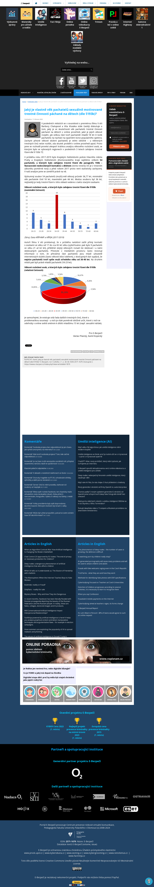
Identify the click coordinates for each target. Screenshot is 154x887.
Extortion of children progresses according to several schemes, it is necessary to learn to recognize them (99, 588)
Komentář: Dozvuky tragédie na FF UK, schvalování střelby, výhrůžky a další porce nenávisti (47, 479)
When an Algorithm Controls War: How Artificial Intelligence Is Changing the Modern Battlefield (48, 550)
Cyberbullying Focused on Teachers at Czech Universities (101, 582)
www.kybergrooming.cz (95, 852)
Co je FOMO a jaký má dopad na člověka (42, 673)
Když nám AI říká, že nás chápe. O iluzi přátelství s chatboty (101, 482)
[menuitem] (25, 3)
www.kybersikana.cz (54, 852)
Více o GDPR (123, 141)
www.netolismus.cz (118, 852)
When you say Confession (88, 594)
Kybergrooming (76, 352)
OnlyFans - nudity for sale (34, 589)
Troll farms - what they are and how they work (96, 573)
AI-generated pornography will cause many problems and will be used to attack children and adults (102, 562)
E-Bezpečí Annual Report (88, 608)
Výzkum (86, 352)
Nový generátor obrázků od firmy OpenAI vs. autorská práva (102, 487)
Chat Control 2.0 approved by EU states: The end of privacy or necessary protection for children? (47, 557)
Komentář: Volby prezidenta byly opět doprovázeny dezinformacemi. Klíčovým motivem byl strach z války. (45, 504)
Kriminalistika (99, 352)
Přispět (119, 191)
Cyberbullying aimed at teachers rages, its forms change (100, 603)
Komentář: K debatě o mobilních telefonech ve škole (45, 473)
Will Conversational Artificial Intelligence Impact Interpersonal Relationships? (43, 611)
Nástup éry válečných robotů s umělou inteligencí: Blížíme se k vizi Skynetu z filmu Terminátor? (102, 502)
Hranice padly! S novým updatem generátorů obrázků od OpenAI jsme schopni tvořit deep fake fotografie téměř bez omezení (101, 494)
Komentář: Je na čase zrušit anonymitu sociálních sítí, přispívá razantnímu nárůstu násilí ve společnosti (49, 462)
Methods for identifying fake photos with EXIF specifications (102, 578)
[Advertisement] (119, 237)
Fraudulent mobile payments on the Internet (96, 599)
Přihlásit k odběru (119, 146)
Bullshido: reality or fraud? (34, 585)
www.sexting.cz (74, 852)
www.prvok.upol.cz (33, 852)
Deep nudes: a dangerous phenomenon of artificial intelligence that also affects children (44, 564)
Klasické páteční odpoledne (35, 468)
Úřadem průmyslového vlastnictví (98, 850)
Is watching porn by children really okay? (94, 556)
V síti (91, 352)
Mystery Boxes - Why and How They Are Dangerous (45, 594)
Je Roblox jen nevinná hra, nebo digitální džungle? (46, 668)
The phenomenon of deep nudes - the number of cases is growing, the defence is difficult (101, 550)
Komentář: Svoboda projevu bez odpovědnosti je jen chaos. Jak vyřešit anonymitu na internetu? (48, 448)
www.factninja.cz (77, 855)
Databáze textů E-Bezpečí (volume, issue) (77, 844)
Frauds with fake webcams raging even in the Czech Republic (102, 568)
